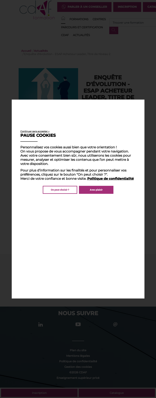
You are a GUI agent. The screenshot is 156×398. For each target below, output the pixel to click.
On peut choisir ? (60, 189)
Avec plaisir (96, 189)
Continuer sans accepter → (34, 131)
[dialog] (78, 199)
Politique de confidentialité (110, 178)
